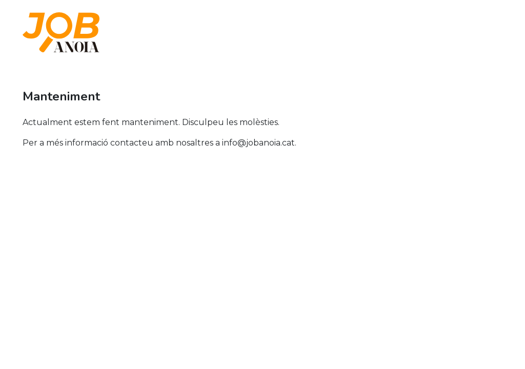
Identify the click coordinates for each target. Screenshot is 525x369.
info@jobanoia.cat (258, 143)
